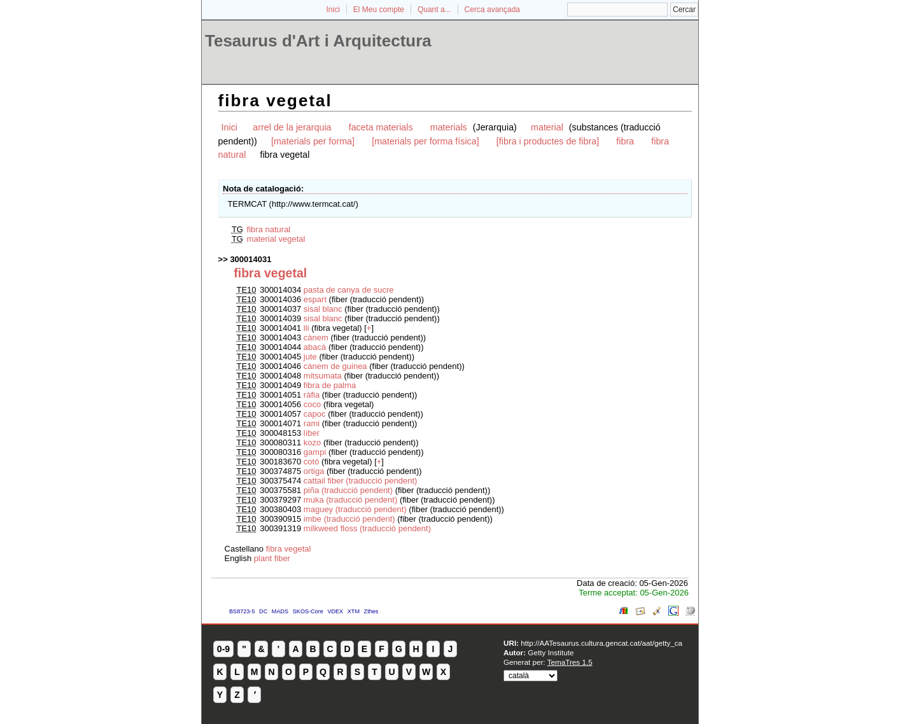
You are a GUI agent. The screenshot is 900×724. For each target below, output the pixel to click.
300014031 (250, 259)
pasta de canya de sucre (349, 290)
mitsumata (323, 375)
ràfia (313, 395)
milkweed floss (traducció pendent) (367, 528)
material (547, 127)
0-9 (223, 649)
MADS (280, 611)
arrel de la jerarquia (292, 127)
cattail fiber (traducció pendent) (360, 480)
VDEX (335, 611)
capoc (315, 414)
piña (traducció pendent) (348, 490)
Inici (333, 9)
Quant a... (434, 9)
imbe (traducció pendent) (349, 519)
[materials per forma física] (425, 141)
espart (315, 299)
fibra (625, 141)
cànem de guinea (336, 366)
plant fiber (272, 558)
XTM (354, 611)
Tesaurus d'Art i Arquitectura (318, 40)
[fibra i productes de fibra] (547, 141)
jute (310, 356)
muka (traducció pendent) (350, 500)
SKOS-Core (308, 611)
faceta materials (381, 127)
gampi (315, 452)
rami (312, 423)
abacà (316, 347)
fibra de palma (330, 385)
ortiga (314, 471)
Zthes (371, 611)
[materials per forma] (313, 141)
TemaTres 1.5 (570, 662)
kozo (312, 442)
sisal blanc (323, 309)
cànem (317, 337)
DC (263, 611)
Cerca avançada (492, 9)
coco (313, 404)
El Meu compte (378, 9)
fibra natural (269, 229)
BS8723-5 (242, 611)
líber (312, 433)
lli (307, 328)
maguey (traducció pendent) (355, 509)
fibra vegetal (288, 548)
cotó (312, 461)
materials (450, 127)
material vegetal (276, 239)
